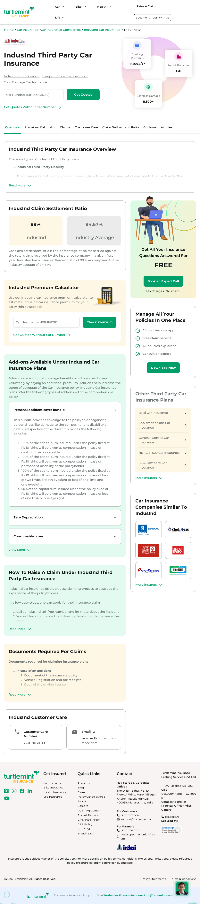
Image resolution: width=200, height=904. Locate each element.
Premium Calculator (40, 127)
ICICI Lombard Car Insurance (162, 465)
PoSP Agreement (89, 810)
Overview (12, 127)
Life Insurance (52, 796)
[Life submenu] (62, 17)
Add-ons (150, 127)
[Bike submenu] (84, 6)
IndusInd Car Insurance (102, 30)
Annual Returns (88, 815)
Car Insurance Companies (61, 30)
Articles (167, 127)
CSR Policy (85, 824)
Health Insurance (54, 792)
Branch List (85, 833)
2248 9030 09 (34, 743)
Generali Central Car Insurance (162, 440)
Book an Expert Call (163, 281)
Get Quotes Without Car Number (33, 107)
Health (101, 6)
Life (57, 17)
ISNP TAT (84, 828)
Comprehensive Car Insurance (65, 76)
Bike (78, 6)
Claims (65, 127)
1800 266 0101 (130, 830)
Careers (83, 805)
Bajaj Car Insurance (162, 413)
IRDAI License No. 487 (176, 785)
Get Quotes (83, 94)
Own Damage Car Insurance (25, 82)
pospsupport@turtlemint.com (138, 836)
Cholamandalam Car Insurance (162, 425)
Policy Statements (154, 878)
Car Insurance (27, 30)
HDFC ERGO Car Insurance (162, 453)
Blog (81, 787)
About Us (84, 783)
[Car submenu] (62, 6)
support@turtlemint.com (137, 819)
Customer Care (86, 127)
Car (57, 6)
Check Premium (99, 322)
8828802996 (173, 816)
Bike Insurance (53, 787)
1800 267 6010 (130, 815)
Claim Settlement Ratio (120, 127)
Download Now (163, 368)
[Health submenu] (108, 6)
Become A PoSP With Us (152, 17)
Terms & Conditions (183, 878)
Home (9, 30)
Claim (81, 792)
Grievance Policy (89, 819)
